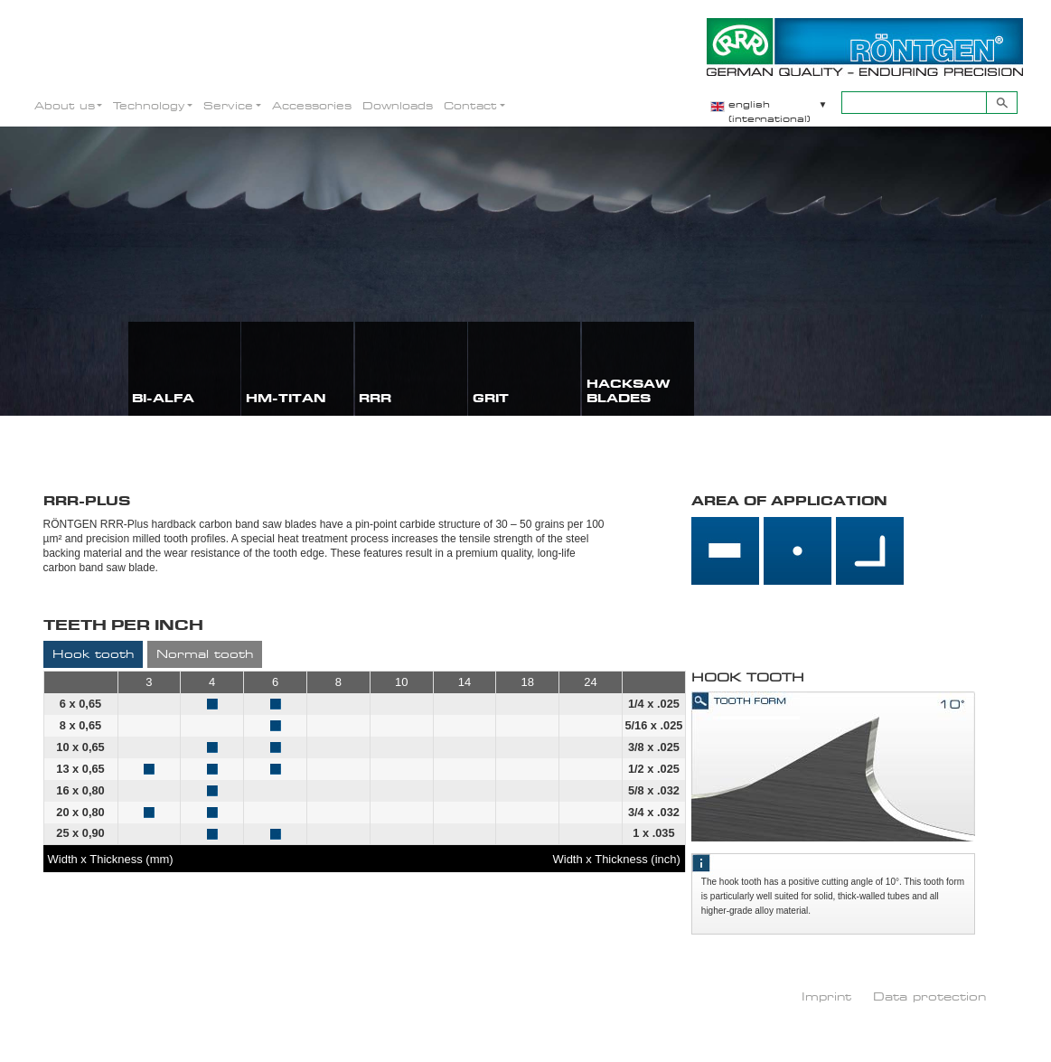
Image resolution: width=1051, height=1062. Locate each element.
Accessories (312, 105)
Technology (148, 105)
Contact (470, 105)
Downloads (397, 105)
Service (228, 105)
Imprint (826, 996)
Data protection (929, 996)
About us (64, 105)
